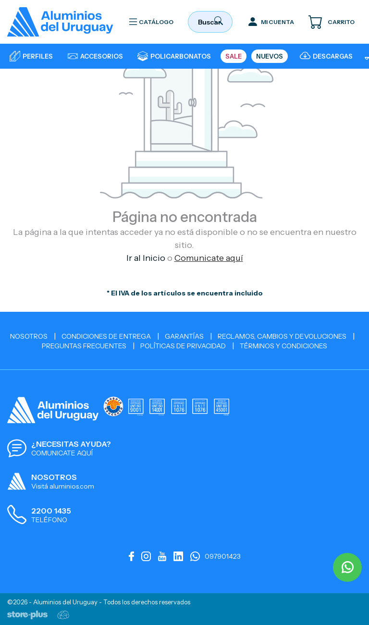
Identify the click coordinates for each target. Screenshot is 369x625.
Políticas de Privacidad (183, 346)
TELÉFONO (49, 519)
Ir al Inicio (145, 258)
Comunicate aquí (208, 258)
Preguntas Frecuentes (84, 346)
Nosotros (29, 336)
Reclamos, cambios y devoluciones (282, 336)
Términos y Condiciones (283, 346)
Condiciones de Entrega (106, 336)
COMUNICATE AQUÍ (62, 453)
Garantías (184, 336)
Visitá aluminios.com (62, 486)
